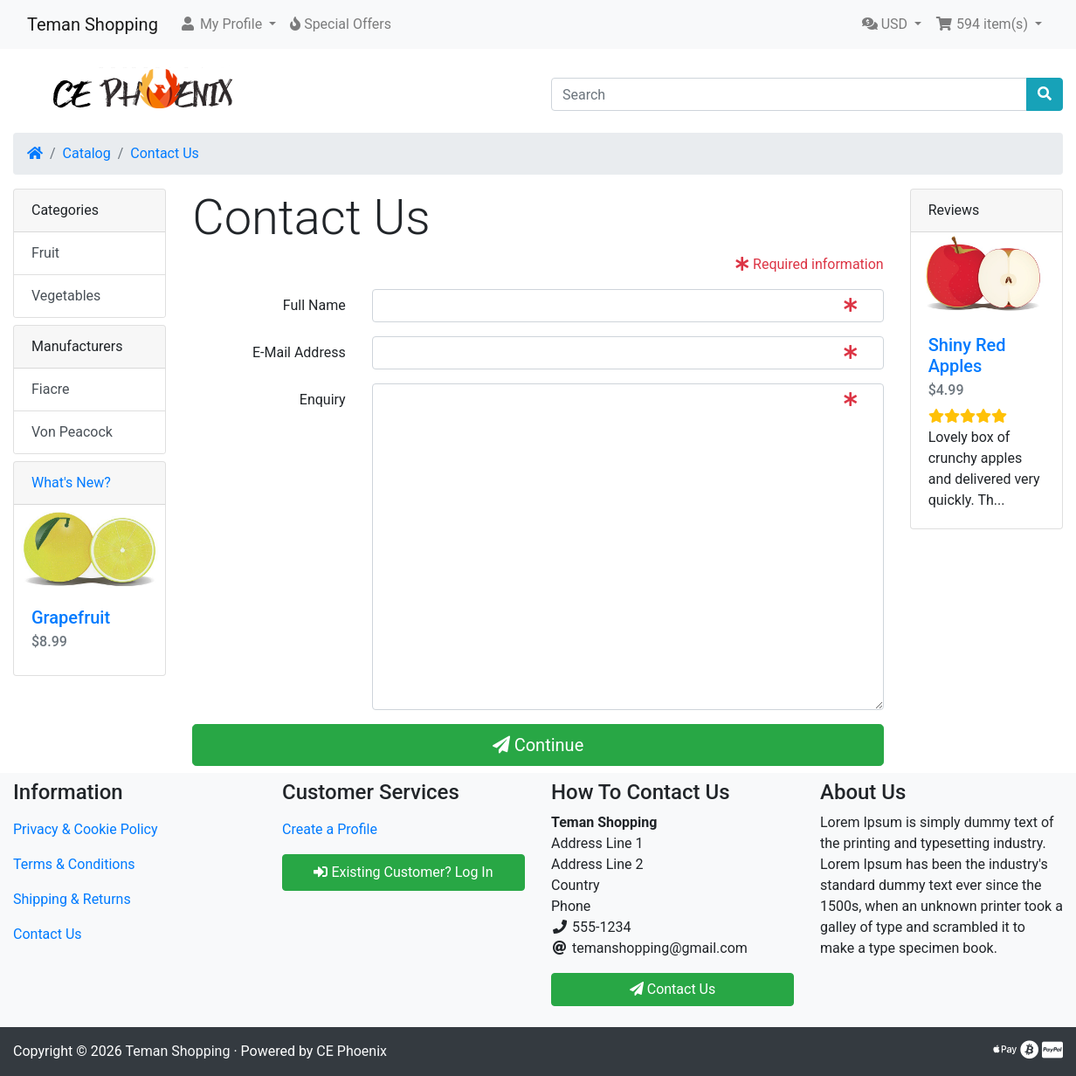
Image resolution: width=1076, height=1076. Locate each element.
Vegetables (65, 295)
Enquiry (323, 399)
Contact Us (164, 153)
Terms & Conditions (74, 864)
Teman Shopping (92, 24)
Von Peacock (72, 432)
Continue (538, 745)
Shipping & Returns (72, 899)
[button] (227, 24)
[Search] (789, 94)
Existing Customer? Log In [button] (403, 872)
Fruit (45, 253)
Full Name (314, 305)
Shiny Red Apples (967, 355)
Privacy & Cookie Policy (85, 829)
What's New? (71, 482)
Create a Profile (329, 829)
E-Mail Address (299, 352)
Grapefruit (70, 617)
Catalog (87, 153)
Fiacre (50, 389)
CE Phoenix (351, 1051)
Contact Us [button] (673, 989)
